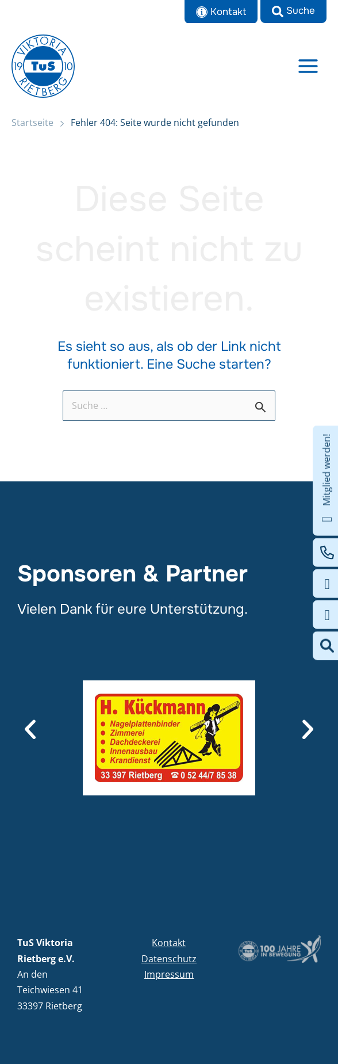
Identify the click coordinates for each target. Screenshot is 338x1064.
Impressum (169, 974)
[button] (293, 11)
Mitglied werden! (327, 480)
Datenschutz (169, 958)
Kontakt (169, 942)
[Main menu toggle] (308, 66)
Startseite (32, 122)
